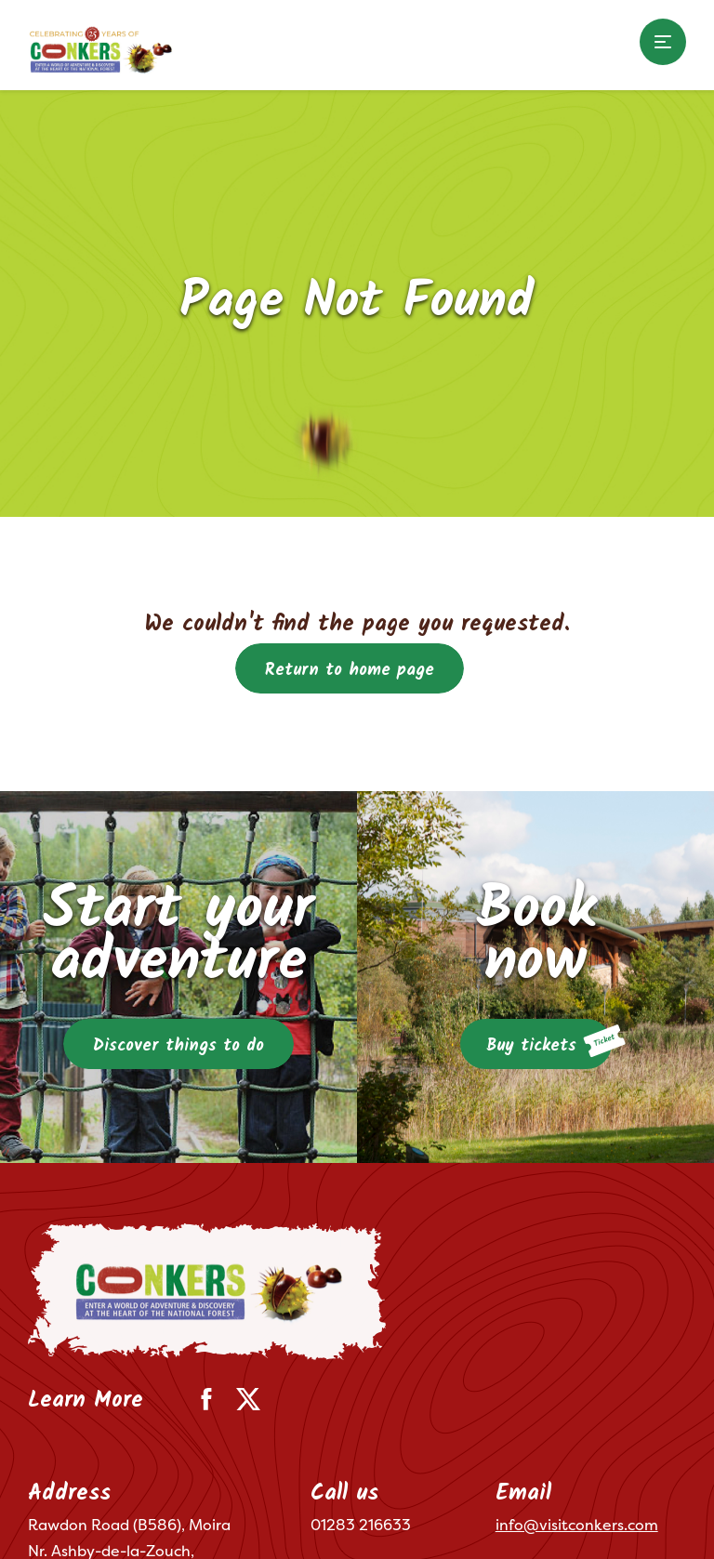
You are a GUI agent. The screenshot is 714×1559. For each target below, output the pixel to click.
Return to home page (349, 670)
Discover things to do (178, 1046)
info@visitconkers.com (577, 1524)
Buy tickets (549, 1042)
